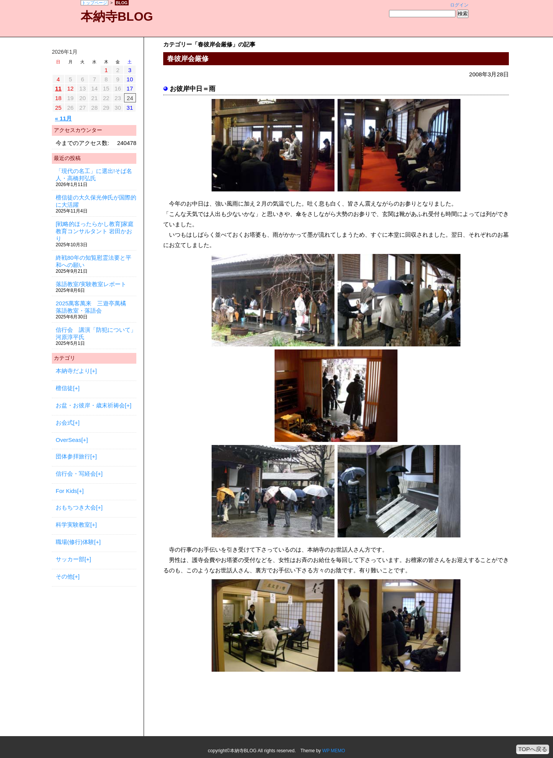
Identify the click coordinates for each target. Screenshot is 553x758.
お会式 (64, 422)
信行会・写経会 (76, 473)
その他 (64, 576)
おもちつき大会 (76, 507)
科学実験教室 (73, 524)
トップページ (94, 2)
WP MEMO (333, 750)
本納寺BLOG (117, 16)
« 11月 (63, 118)
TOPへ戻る (532, 749)
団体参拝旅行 (73, 456)
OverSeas (68, 440)
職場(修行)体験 (75, 542)
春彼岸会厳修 (188, 59)
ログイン (459, 5)
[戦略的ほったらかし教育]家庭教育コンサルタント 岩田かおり (95, 231)
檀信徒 (64, 388)
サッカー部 (70, 559)
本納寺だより (73, 370)
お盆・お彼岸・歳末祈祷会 (90, 405)
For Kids (66, 491)
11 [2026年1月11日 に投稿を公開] (58, 88)
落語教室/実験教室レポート (91, 284)
